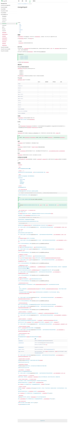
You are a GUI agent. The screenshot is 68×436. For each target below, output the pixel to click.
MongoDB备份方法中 (21, 127)
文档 (27, 51)
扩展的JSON (27, 36)
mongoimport (3, 23)
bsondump (3, 21)
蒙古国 (2, 27)
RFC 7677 (43, 342)
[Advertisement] (7, 65)
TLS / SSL (36, 243)
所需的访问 (21, 29)
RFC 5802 (42, 340)
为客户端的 (33, 243)
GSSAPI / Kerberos (22, 360)
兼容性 (20, 25)
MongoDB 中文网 (42, 420)
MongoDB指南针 (3, 12)
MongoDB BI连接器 (4, 7)
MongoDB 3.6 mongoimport (24, 58)
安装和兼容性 (3, 16)
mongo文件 (3, 30)
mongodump (3, 18)
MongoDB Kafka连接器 (4, 47)
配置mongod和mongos (46, 243)
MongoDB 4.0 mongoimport (24, 57)
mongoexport (3, 25)
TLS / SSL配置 (40, 243)
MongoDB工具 (20, 3)
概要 (20, 24)
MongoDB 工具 (4, 3)
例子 (20, 32)
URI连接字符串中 (33, 227)
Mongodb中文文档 (5, 1)
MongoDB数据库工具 (4, 14)
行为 (20, 28)
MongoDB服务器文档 (42, 51)
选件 (20, 31)
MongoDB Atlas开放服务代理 (5, 5)
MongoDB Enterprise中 (50, 349)
